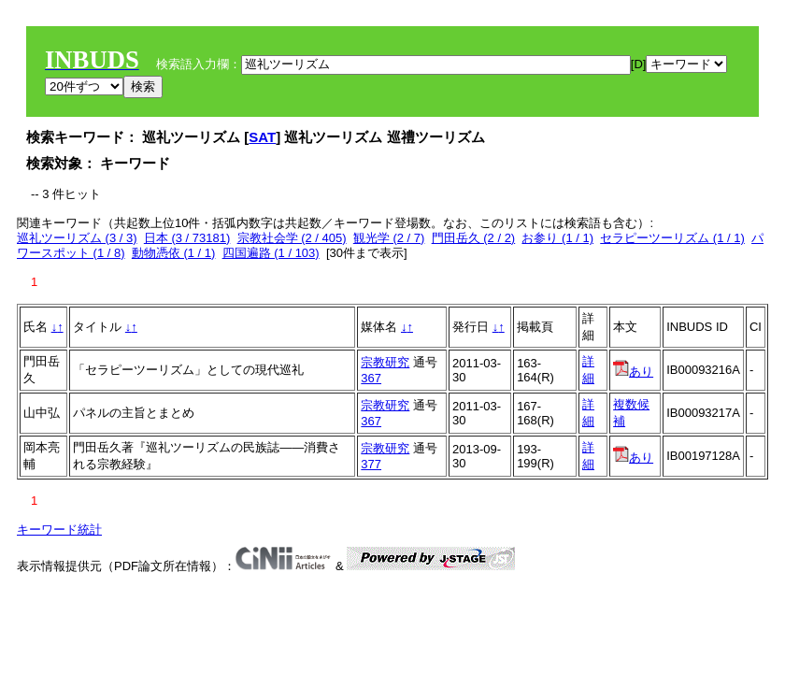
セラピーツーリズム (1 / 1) (672, 238)
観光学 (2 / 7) (389, 238)
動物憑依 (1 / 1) (174, 253)
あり (633, 372)
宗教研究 (385, 362)
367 (371, 378)
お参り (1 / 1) (557, 238)
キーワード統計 (59, 530)
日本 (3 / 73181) (187, 238)
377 (371, 464)
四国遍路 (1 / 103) (271, 253)
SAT (262, 137)
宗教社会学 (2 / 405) (292, 238)
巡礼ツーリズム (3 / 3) (77, 238)
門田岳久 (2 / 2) (474, 238)
